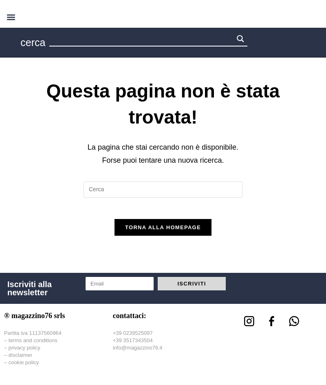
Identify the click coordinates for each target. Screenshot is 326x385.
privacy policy (24, 351)
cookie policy (24, 366)
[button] (11, 17)
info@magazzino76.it (138, 351)
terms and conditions (33, 344)
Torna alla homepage (163, 231)
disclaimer (21, 358)
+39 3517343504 (133, 344)
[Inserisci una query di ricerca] (163, 189)
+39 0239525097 (133, 336)
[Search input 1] (142, 40)
